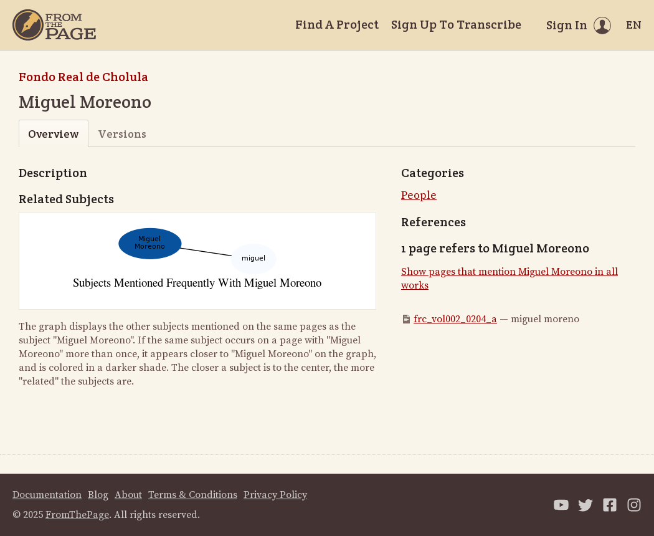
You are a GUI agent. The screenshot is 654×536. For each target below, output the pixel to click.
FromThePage (77, 515)
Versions (122, 134)
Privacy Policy (275, 495)
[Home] (54, 25)
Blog (98, 495)
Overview (53, 134)
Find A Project (337, 24)
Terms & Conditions (192, 495)
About (128, 495)
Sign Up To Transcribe (456, 24)
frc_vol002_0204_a (455, 319)
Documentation (47, 495)
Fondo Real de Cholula (83, 77)
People (419, 195)
